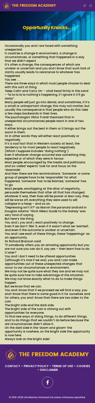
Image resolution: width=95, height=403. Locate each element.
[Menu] (90, 5)
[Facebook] (47, 382)
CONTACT (12, 366)
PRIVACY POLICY (36, 366)
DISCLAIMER (49, 370)
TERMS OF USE (62, 366)
